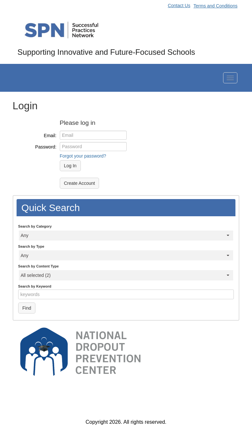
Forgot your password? (83, 156)
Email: (50, 135)
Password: (45, 146)
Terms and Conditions (215, 5)
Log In (70, 166)
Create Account (79, 183)
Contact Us (179, 5)
